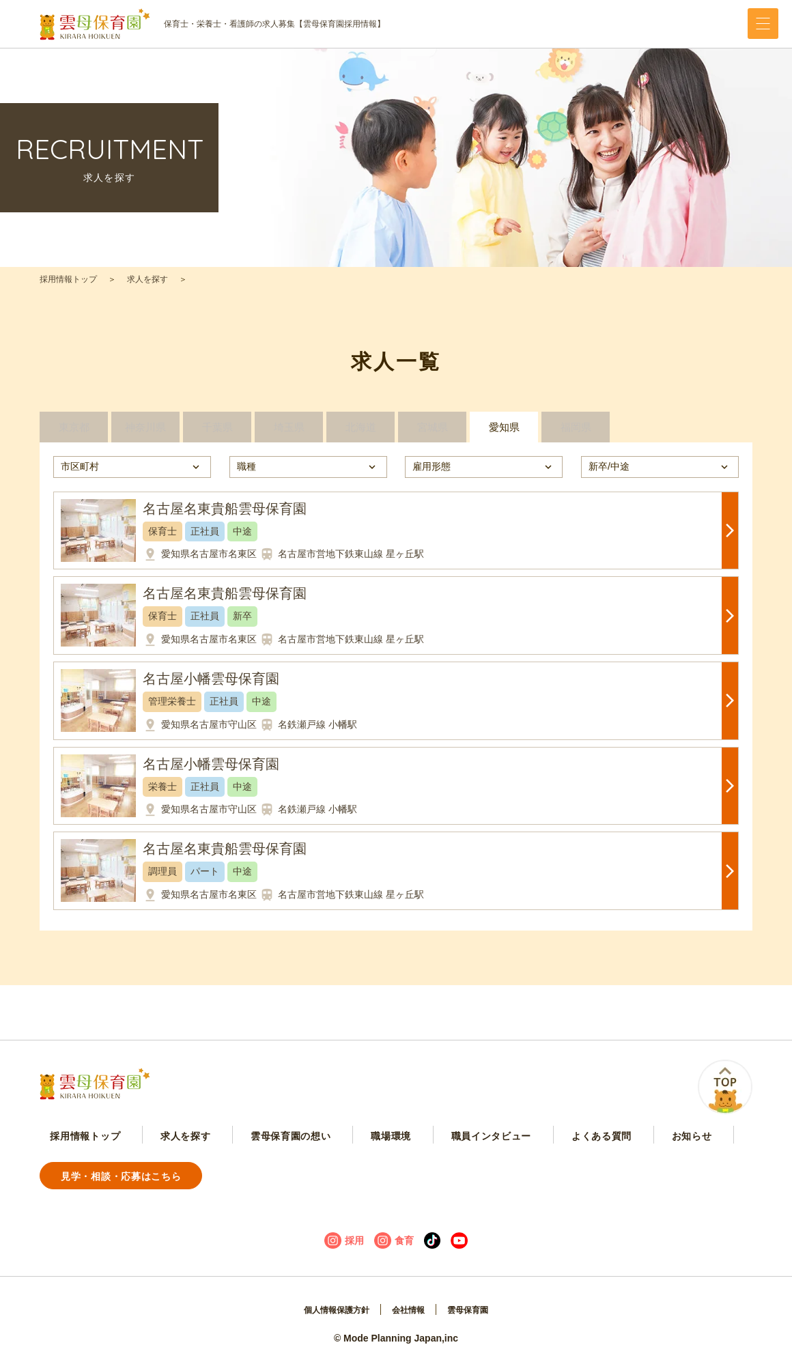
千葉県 (217, 434)
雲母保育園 (476, 1296)
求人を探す (147, 279)
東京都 (73, 434)
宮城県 (432, 434)
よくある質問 (469, 1162)
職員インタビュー (383, 1162)
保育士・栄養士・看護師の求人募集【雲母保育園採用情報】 (212, 24)
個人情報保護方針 (330, 1296)
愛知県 (503, 434)
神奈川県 (145, 434)
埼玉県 (288, 434)
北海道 (360, 434)
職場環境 (307, 1162)
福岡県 (575, 434)
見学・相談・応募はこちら (664, 1161)
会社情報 (410, 1296)
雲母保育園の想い (231, 1162)
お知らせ (535, 1162)
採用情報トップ (68, 279)
